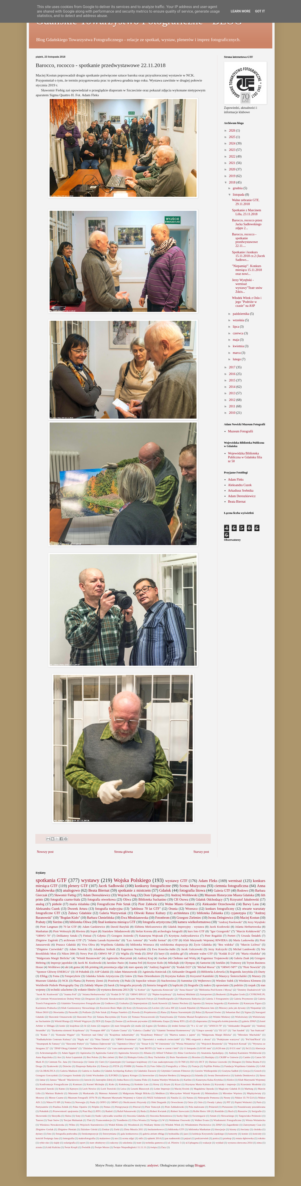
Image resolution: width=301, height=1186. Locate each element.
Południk (43, 1111)
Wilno (72, 1124)
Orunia (173, 908)
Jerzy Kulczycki (217, 949)
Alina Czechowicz (186, 1052)
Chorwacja (77, 1061)
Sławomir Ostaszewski (60, 1016)
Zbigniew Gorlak (44, 1129)
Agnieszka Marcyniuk (119, 958)
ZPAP (219, 1124)
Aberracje (260, 1048)
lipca (236, 326)
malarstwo (104, 1138)
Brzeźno (196, 1057)
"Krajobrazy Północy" (151, 1034)
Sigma (248, 1012)
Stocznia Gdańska (136, 1115)
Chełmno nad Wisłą (184, 958)
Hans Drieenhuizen (149, 976)
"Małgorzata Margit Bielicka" (53, 958)
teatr (139, 1142)
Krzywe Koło (155, 962)
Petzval (137, 1106)
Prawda (136, 1012)
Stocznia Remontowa (161, 1115)
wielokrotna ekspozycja (174, 944)
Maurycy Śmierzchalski (233, 976)
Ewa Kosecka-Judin (163, 949)
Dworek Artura (77, 908)
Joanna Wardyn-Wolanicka (165, 1079)
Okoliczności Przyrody (134, 1102)
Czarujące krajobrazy (137, 1061)
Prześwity (114, 980)
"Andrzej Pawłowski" (230, 922)
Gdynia (101, 935)
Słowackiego (227, 1115)
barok (111, 985)
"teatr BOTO (145, 1048)
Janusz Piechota (180, 1003)
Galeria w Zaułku (91, 1070)
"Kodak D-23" (226, 953)
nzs (116, 1138)
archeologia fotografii (170, 931)
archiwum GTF (73, 940)
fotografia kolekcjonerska (224, 1021)
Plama (77, 980)
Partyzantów (42, 1106)
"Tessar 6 (145, 1043)
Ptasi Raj (87, 1111)
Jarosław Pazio (115, 962)
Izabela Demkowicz (245, 1075)
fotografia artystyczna (157, 922)
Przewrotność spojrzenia (65, 1111)
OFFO (103, 1102)
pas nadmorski (172, 1138)
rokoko (261, 1138)
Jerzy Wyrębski (256, 922)
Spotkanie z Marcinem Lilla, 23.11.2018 (246, 212)
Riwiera (80, 931)
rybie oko (44, 1142)
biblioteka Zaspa (160, 1021)
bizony (233, 1129)
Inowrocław (148, 1075)
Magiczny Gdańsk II (229, 1088)
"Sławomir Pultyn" (75, 1043)
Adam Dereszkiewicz (242, 496)
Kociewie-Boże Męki (111, 1007)
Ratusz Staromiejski (181, 1012)
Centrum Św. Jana (57, 1061)
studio (138, 1025)
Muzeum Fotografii (240, 431)
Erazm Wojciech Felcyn (141, 998)
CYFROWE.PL (257, 994)
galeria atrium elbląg (153, 1133)
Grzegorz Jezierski (122, 935)
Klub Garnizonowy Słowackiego (78, 1007)
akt (66, 967)
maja (236, 339)
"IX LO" (222, 1030)
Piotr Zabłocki (147, 904)
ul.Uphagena (192, 1142)
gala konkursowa (129, 1133)
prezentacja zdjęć (114, 967)
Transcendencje (104, 1120)
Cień (101, 1061)
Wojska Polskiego (132, 880)
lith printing (91, 967)
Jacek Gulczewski (192, 949)
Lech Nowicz (89, 1088)
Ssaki (88, 1115)
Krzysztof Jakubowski (244, 899)
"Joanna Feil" (70, 994)
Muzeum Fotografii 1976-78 (82, 1097)
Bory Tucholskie (156, 1057)
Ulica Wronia (139, 1120)
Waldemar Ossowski (179, 1120)
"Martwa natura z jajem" (182, 1034)
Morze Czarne (56, 1097)
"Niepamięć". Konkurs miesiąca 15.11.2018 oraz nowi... (247, 270)
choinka (257, 1129)
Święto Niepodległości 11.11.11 (129, 1147)
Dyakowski (52, 1066)
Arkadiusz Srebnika (240, 490)
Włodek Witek (172, 1124)
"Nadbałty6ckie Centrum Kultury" (54, 1039)
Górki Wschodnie (95, 1075)
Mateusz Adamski (108, 1093)
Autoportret (206, 994)
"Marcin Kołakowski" (248, 931)
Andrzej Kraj (145, 958)
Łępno (149, 1025)
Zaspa (108, 1021)
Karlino (188, 1079)
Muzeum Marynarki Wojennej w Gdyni (122, 1097)
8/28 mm (220, 1048)
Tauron (39, 1120)
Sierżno (57, 922)
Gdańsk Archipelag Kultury (118, 1070)
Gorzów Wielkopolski (206, 1070)
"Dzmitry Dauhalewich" (249, 989)
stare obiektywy (97, 1142)
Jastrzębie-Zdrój (104, 1079)
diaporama (201, 1021)
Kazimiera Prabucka (46, 1007)
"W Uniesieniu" (163, 1043)
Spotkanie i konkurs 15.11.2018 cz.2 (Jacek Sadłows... (248, 256)
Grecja (246, 1070)
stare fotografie (122, 1025)
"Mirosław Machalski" (249, 1034)
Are (59, 1057)
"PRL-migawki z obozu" (198, 1039)
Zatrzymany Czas (252, 1124)
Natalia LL (176, 1097)
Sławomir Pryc (84, 1016)
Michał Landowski (244, 949)
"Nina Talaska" (102, 1039)
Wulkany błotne (152, 1124)
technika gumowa (155, 1142)
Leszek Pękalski (187, 1007)
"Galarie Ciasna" (119, 1030)
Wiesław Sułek (224, 980)
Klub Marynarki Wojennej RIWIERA (205, 940)
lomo (93, 1025)
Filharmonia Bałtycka (189, 998)
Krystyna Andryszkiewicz (184, 935)
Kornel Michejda (95, 1084)
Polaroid (213, 1106)
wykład (219, 1142)
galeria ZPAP (249, 1021)
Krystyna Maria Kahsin (197, 1084)
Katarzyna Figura (253, 1003)
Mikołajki (174, 962)
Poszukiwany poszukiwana (251, 1106)
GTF (175, 940)
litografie (193, 985)
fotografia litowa (192, 890)
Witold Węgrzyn (82, 1021)
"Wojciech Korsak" (238, 1043)
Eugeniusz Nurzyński (133, 949)
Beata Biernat (237, 501)
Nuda (92, 1102)
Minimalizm (211, 1093)
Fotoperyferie (73, 976)
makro (207, 985)
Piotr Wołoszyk (62, 931)
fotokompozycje (90, 1133)
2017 (232, 367)
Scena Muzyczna (193, 886)
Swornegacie (198, 1115)
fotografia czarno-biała (65, 899)
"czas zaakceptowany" (122, 1048)
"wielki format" (158, 940)
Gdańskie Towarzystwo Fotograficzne (80, 1003)
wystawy (90, 880)
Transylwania (166, 1016)
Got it (260, 11)
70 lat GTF (70, 926)
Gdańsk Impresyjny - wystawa (186, 926)
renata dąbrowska (245, 1138)
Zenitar (105, 1129)
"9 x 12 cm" (196, 1025)
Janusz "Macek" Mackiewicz (65, 1079)
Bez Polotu (92, 1057)
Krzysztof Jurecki (45, 1088)
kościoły (257, 1133)
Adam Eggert (69, 1052)
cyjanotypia (238, 913)
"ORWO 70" (43, 935)
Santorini (205, 962)
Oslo (200, 1102)
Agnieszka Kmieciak (154, 971)
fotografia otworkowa (101, 899)
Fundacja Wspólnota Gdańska (239, 1066)
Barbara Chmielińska (100, 917)
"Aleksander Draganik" (239, 1025)
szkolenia (127, 1142)
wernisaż (235, 881)
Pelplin (95, 1106)
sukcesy (114, 1142)
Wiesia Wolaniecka (255, 1120)
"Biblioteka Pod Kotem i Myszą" (215, 989)
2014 (232, 387)
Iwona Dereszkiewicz (219, 1075)
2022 (232, 156)
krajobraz (74, 1025)
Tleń (89, 1120)
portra (216, 1138)
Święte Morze (102, 1147)
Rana (163, 1012)
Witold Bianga (62, 1021)
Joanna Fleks (140, 1079)
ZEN (98, 1021)
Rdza (198, 1012)
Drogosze (90, 998)
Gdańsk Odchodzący (209, 899)
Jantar (42, 1079)
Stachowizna (168, 980)
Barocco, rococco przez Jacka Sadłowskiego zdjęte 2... (247, 224)
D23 (192, 1061)
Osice (190, 1102)
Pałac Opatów (80, 1106)
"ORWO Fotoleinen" (126, 1039)
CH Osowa (181, 899)
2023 (232, 150)
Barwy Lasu (251, 904)
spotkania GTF (51, 880)
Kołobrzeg (124, 1084)
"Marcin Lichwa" (250, 944)
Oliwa (127, 899)
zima (259, 1142)
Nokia (68, 1102)
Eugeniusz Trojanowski (215, 958)
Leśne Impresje (162, 1088)
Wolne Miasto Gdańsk (179, 904)
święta (153, 1147)
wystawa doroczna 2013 (115, 989)
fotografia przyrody (131, 985)
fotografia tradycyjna (109, 908)
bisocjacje (220, 1129)
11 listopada (189, 1048)
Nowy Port (86, 953)
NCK (65, 980)
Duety (261, 971)
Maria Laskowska (243, 940)
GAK (262, 1066)
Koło (111, 1084)
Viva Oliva (88, 944)
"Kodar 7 (45, 1034)
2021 (232, 163)
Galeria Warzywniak (112, 913)
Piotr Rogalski (213, 935)
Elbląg (44, 976)
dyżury (39, 1133)
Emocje (105, 1066)
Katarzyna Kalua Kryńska (209, 1079)
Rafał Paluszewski (126, 1111)
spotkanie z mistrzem (134, 890)
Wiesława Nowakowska (51, 1124)
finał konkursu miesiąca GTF (117, 922)
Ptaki (128, 980)
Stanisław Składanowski (116, 931)
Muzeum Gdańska (46, 980)
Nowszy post (45, 852)
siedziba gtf (176, 953)
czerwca (238, 333)
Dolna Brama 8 (253, 1061)
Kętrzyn (74, 1088)
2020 (232, 169)
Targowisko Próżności (250, 1115)
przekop (227, 1138)
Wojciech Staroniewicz (92, 1124)
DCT (201, 1061)
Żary (163, 1147)
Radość (109, 1111)
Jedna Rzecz (123, 1079)
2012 (232, 400)
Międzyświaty (254, 1093)
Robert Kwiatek (158, 1111)
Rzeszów (242, 1111)
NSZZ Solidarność (156, 1097)
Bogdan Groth (237, 994)
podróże (238, 985)
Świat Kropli (71, 1147)
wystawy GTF (176, 881)
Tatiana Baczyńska (106, 1016)
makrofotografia (87, 1138)
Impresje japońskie (62, 962)
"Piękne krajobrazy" (162, 994)
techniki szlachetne (62, 989)
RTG (98, 1111)
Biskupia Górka (135, 1057)
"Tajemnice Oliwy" (126, 1043)
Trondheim (122, 1120)
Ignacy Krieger (130, 1075)
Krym (167, 1084)
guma (76, 967)
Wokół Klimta (115, 1124)
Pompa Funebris (119, 1012)
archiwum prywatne (137, 1021)
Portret (231, 935)
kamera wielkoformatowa (194, 922)
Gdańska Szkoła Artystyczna (102, 976)
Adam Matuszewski (125, 971)
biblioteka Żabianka (210, 913)
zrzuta (39, 1147)
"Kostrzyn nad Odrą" (92, 1034)
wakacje (207, 1142)
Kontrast (77, 1084)
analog (40, 904)
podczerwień (201, 1138)
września (239, 320)
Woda (138, 953)
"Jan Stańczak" (257, 1030)
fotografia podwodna (66, 1133)
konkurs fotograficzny (219, 908)
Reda (143, 1111)
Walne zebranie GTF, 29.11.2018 (245, 202)
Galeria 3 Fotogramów (217, 998)
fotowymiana (109, 1133)
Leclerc (156, 1007)
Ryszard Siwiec (213, 1012)
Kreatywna (142, 1007)
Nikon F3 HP (53, 1102)
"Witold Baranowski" (88, 958)
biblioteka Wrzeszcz (142, 944)
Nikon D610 (42, 1012)
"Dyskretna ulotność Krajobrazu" (68, 1030)
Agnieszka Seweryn (128, 1052)
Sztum (213, 1115)
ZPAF (149, 953)
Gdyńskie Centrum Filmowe (175, 1070)
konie (62, 1025)
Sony (78, 1115)
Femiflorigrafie (166, 998)
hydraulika (173, 1133)
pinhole (57, 904)
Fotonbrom (162, 917)
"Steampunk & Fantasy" (48, 1043)
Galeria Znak (241, 958)
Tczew (124, 1016)
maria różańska (80, 904)
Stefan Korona (143, 931)
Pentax (107, 1106)
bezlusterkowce (156, 1129)
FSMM (127, 1066)
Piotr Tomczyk (152, 1106)
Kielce (230, 1079)
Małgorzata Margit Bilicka (137, 1093)
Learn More (240, 11)
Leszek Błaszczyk (140, 1088)
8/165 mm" (206, 1048)
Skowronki (41, 1115)
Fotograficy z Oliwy (176, 1066)
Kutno (62, 1088)
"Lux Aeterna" (134, 940)
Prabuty (41, 922)
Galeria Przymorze (243, 998)
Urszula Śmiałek (251, 935)
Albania (147, 1052)
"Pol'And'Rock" (253, 1039)
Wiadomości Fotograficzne (227, 1120)
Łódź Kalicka (53, 1147)
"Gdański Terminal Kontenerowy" (173, 1030)
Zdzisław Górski (89, 1129)
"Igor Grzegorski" (220, 931)
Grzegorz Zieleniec (189, 917)
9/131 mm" (235, 1048)
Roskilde (219, 1111)
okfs (141, 1138)
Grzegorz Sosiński (71, 1075)
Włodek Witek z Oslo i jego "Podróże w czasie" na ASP (246, 301)
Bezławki (221, 994)
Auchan (162, 958)
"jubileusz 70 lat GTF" (145, 908)
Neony (227, 1097)
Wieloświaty (241, 1016)
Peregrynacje (122, 1106)
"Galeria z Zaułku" (142, 1030)
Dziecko (67, 1066)
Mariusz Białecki (54, 1093)
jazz (186, 1133)
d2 (190, 1021)
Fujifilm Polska (212, 1066)
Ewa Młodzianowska (134, 917)
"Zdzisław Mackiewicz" (94, 1048)
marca (237, 353)
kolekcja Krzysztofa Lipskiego (208, 1133)
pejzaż (187, 1138)
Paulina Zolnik (60, 1106)
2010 (232, 412)
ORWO (114, 1102)
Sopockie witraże (146, 980)
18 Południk (82, 971)
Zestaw (119, 1021)
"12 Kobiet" (140, 989)
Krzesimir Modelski (251, 1084)
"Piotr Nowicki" (251, 967)
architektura (181, 913)
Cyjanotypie (114, 1061)
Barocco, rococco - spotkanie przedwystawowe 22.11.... (245, 240)
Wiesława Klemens (250, 980)
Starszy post (201, 852)
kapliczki (177, 985)
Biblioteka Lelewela (213, 971)
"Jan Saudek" (238, 1030)
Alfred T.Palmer (164, 1052)
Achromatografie (48, 1052)
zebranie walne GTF (201, 953)
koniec (245, 1133)
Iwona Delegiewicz (220, 917)
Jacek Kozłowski (220, 926)
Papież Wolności (243, 1102)
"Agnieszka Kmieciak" (162, 989)
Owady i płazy (214, 1102)
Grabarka (124, 1003)
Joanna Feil (135, 962)
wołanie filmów (87, 989)
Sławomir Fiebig (65, 895)
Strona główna (123, 852)
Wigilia (125, 953)
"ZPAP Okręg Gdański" (65, 1048)
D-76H (182, 1061)
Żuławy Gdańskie (79, 913)
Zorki (117, 1129)
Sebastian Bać (232, 1012)
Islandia (199, 1075)
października (241, 314)
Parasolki (73, 1012)
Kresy (156, 1084)
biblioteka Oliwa (80, 922)
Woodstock (133, 1124)
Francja (196, 1066)
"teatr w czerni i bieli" (167, 1048)
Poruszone (227, 1106)
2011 (232, 406)
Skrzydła (56, 1115)
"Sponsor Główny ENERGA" (53, 971)
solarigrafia (70, 1142)
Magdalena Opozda (204, 1088)
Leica (123, 1088)
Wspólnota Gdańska (112, 944)
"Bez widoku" (225, 944)
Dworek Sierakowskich (112, 998)
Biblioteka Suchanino (152, 899)
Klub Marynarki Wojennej (251, 1079)
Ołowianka (58, 1012)
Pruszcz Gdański (66, 944)
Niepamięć (256, 1007)
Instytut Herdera (167, 1075)
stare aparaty (136, 967)
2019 (232, 176)
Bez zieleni (108, 1057)
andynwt (152, 1165)
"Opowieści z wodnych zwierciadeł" (161, 1039)
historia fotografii (157, 985)
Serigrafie (257, 1111)
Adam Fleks (236, 479)
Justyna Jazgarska (214, 1003)
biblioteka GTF (176, 1129)
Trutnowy (235, 962)
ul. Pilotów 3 (174, 1142)
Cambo (246, 1057)
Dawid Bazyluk (120, 926)
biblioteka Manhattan (199, 1129)
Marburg (248, 1088)
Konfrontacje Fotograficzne (53, 1084)
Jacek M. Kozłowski (89, 962)
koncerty (232, 1133)
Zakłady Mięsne (93, 985)
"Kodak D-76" (117, 994)
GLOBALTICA (47, 1070)
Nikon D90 (68, 953)
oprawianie (222, 985)
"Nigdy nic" (83, 1039)
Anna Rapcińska (44, 1057)
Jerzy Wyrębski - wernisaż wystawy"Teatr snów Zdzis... (247, 285)
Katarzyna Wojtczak (151, 935)
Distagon (236, 1061)
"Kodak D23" (184, 967)
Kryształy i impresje (225, 1084)
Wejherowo (204, 980)
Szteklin (220, 962)
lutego (237, 359)
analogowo (71, 890)
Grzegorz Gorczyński (47, 1075)
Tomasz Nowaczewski (143, 1016)
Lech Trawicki (108, 1088)
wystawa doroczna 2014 (240, 1142)
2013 (232, 393)
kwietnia (239, 346)
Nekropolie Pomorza (208, 1097)
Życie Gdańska (203, 944)
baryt (162, 953)
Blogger (200, 1165)
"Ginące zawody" (205, 1030)
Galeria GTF (222, 890)
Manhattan (42, 931)
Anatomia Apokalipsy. (212, 1052)
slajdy (56, 1142)
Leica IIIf (169, 1007)
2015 (232, 380)
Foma (56, 976)
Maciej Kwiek (181, 1088)
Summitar (186, 980)
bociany (245, 1129)
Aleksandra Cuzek (240, 485)
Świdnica (162, 1025)
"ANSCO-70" (215, 1025)
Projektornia (150, 1012)
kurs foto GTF (196, 931)
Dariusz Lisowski (218, 1061)
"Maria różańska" (250, 953)
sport (82, 1142)
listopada (239, 194)
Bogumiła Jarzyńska (241, 971)
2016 (232, 374)
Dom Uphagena (153, 895)
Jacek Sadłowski (111, 886)
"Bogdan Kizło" (69, 917)
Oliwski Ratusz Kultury (150, 913)
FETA (116, 1066)
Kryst (178, 1084)
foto (49, 1133)
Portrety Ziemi (94, 980)
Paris (259, 1102)
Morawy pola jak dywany (232, 1007)
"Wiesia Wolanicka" (185, 1043)
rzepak (252, 985)
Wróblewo (54, 967)
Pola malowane (196, 1106)
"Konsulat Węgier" (65, 1034)
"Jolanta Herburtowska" (94, 994)
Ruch (231, 1111)
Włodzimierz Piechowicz (198, 1124)
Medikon (160, 1093)
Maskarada (88, 1093)
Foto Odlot (156, 1066)
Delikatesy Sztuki (66, 935)
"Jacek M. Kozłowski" (47, 994)
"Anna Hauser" (186, 989)
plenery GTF (78, 886)
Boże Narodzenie (179, 1057)
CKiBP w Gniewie (228, 1057)
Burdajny (210, 1057)
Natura (189, 1097)
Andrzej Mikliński (186, 994)
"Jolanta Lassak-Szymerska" (104, 940)
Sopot (93, 931)
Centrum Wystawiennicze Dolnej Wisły (60, 998)
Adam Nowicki (78, 949)
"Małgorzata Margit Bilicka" (216, 1034)
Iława (262, 1075)
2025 (232, 137)
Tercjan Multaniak (73, 1120)
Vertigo (154, 1120)
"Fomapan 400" (98, 1030)
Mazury (256, 976)
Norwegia (80, 1102)
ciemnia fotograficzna (231, 886)
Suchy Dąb (182, 1115)
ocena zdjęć (128, 1138)
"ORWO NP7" (228, 967)
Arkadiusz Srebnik (104, 949)
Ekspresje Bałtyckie (86, 1066)
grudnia (238, 188)
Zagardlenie (232, 1124)
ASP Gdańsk (101, 971)
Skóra (68, 1115)
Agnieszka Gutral (105, 1052)
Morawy (40, 1097)
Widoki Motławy (222, 1016)
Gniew (128, 976)
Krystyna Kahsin (175, 976)
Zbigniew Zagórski (47, 940)
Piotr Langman (49, 926)
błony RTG (179, 1021)
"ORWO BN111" (138, 994)
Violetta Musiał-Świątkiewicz (193, 1016)
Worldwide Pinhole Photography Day (57, 985)
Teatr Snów (53, 1120)
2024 (232, 143)
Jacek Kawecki (160, 1003)
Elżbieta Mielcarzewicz (148, 926)
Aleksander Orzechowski (218, 904)
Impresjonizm (140, 1003)
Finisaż (87, 935)
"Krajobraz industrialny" (122, 1034)
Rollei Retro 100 (202, 1111)
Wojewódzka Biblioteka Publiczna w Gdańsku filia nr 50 (245, 457)
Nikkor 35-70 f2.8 (244, 1097)
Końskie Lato (142, 1084)
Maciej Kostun (249, 917)
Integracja (185, 1075)
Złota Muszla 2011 (133, 1129)
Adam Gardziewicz (93, 926)
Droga (39, 1066)
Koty (129, 1007)
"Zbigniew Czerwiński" (50, 949)
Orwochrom (177, 1102)
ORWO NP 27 (106, 953)
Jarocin (87, 1079)
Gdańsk (165, 890)
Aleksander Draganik (184, 971)
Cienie (91, 1061)
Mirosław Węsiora (232, 1093)
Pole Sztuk (100, 1012)
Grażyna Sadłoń (230, 1070)
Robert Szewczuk (180, 1111)
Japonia (197, 1003)
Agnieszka (85, 1052)
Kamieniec (233, 1003)
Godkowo (110, 1003)
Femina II (141, 1066)
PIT (229, 1102)
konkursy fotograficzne (153, 886)
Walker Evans (202, 1120)
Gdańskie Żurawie (146, 1070)
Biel (121, 1057)
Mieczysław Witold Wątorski (185, 1093)
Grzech (258, 1070)
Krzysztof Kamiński (202, 976)
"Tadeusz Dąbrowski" (100, 1043)
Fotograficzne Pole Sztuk (113, 904)
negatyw (105, 1025)
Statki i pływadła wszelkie (109, 1115)
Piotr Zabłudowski (174, 1106)
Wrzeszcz (191, 908)
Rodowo (242, 890)
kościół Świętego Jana (47, 1138)
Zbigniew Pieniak (67, 1129)
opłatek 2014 (154, 1138)
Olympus (189, 962)
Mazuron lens (207, 1007)
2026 (232, 130)
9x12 (248, 1048)
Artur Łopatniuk (73, 1057)
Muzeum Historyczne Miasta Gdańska (229, 895)
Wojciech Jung (127, 895)
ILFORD (113, 1075)
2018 (232, 182)
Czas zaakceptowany (163, 1061)
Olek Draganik (158, 1102)
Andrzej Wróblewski (184, 895)
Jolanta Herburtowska (248, 926)
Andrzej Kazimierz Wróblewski (245, 1052)
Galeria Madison (68, 1070)
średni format (179, 1025)
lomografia (68, 1138)
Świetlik (86, 1147)
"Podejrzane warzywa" (228, 1039)
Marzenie (73, 1093)
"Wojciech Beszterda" (211, 1043)
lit (85, 1025)
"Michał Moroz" (206, 967)
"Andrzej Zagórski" (159, 967)
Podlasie (86, 1012)
